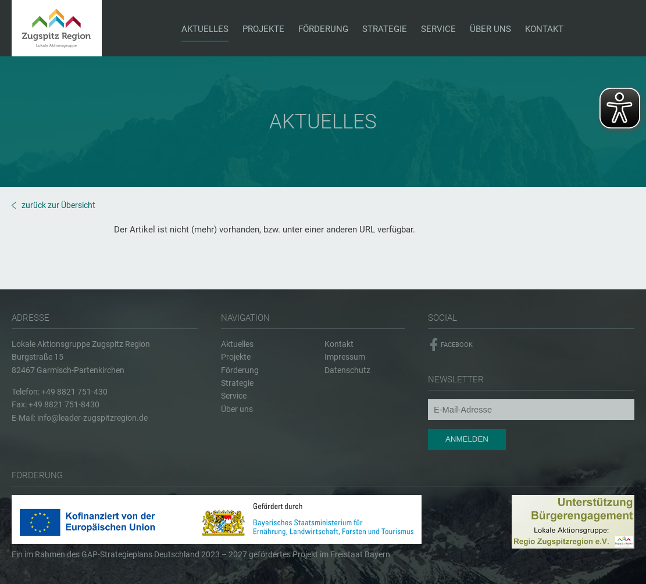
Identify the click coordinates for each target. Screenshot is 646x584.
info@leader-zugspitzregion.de (92, 417)
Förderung (240, 370)
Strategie (237, 383)
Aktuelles (237, 344)
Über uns (237, 409)
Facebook (457, 345)
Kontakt (339, 344)
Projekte (236, 356)
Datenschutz (347, 370)
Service (234, 395)
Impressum (344, 356)
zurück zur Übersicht (58, 205)
